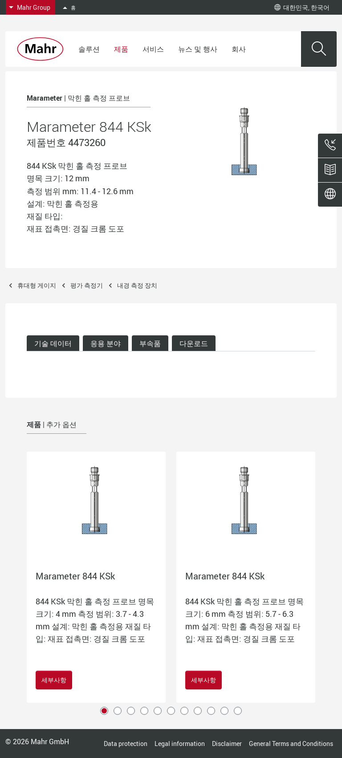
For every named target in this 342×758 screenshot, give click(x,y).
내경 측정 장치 (137, 285)
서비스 (153, 49)
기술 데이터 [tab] (53, 343)
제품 (121, 49)
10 (224, 710)
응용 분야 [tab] (105, 343)
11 (237, 710)
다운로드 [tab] (193, 343)
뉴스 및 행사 (197, 49)
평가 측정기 (86, 285)
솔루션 (89, 49)
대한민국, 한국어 (302, 7)
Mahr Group (33, 7)
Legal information (180, 743)
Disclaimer (227, 743)
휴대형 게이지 (36, 285)
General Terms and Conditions (291, 743)
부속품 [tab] (150, 343)
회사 (239, 49)
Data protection (125, 743)
